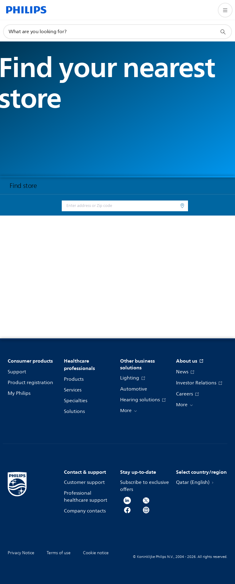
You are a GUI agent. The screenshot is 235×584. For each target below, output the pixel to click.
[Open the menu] (225, 10)
